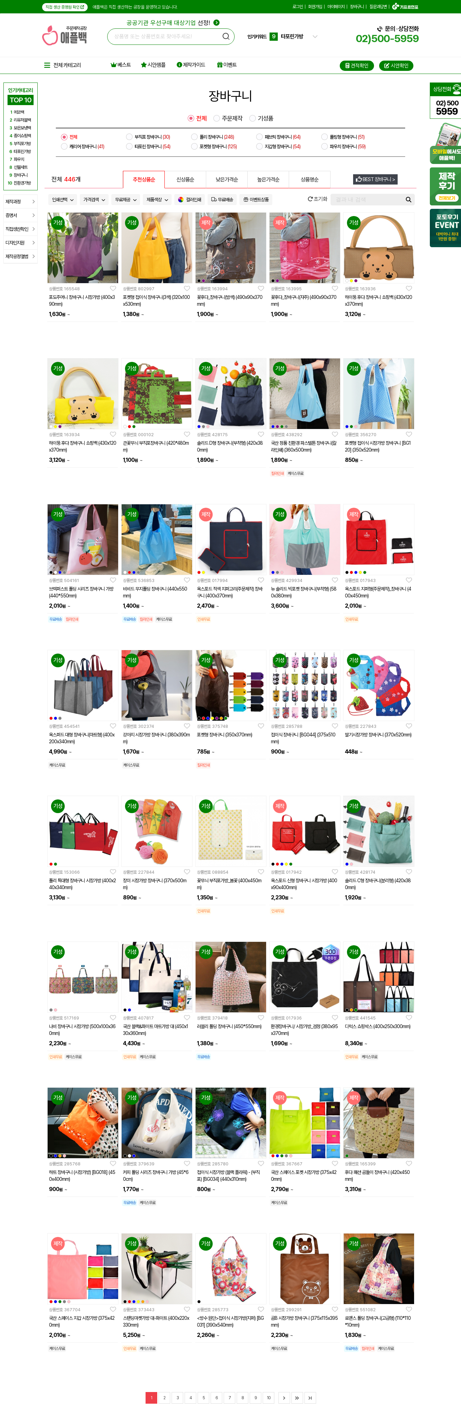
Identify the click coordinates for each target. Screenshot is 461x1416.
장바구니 (357, 6)
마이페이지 (336, 6)
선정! (173, 22)
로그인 (297, 6)
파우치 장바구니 (347, 146)
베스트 (121, 65)
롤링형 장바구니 (347, 137)
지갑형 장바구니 (282, 146)
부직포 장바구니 (152, 137)
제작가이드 (191, 65)
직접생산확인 (20, 229)
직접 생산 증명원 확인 (65, 7)
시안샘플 (153, 65)
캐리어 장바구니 (87, 146)
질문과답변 (378, 6)
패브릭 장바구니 (282, 137)
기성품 (265, 118)
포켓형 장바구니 (218, 146)
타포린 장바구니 (152, 146)
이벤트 (227, 65)
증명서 (20, 215)
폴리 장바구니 (217, 137)
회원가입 (315, 6)
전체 (201, 118)
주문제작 (232, 118)
